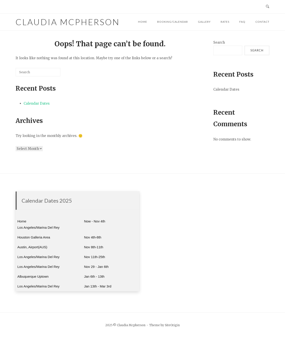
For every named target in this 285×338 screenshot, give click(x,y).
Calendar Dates (37, 103)
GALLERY (204, 21)
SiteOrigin (172, 325)
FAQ (242, 21)
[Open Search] (267, 7)
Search (219, 42)
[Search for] (38, 72)
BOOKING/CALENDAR (172, 21)
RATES (225, 21)
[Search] (50, 74)
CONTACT (262, 21)
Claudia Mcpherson (68, 22)
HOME (142, 21)
